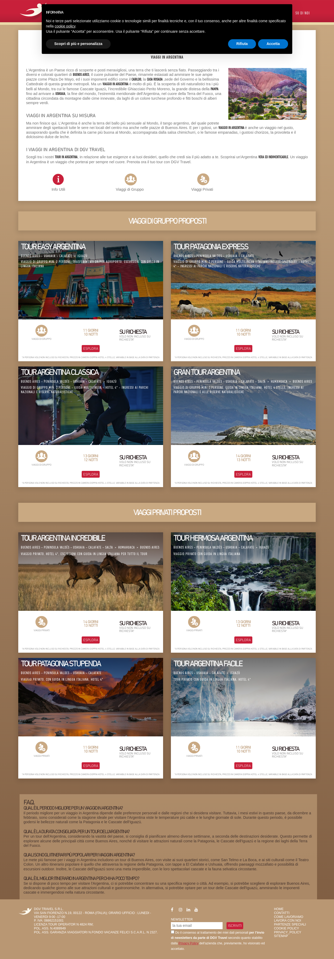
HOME (279, 909)
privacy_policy (287, 932)
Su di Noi (302, 13)
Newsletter (182, 919)
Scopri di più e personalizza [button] (78, 44)
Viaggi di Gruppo (130, 189)
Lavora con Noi (287, 920)
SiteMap (281, 936)
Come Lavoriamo (288, 917)
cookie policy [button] (65, 26)
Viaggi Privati (202, 189)
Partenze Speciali (290, 924)
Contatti (281, 913)
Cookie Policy (286, 928)
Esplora (90, 348)
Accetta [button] (273, 44)
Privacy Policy (188, 943)
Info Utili (58, 182)
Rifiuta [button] (242, 44)
